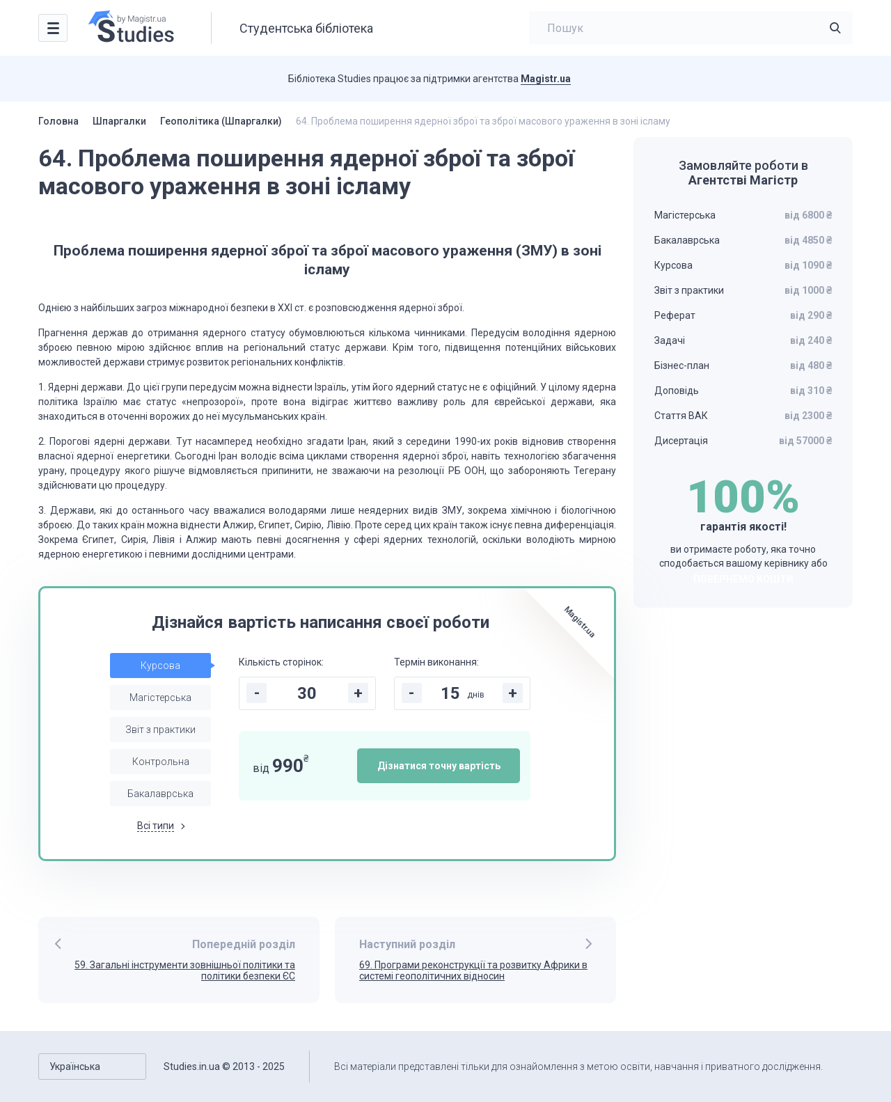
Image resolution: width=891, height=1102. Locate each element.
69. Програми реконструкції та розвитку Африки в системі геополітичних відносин (473, 970)
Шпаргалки (119, 121)
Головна (58, 121)
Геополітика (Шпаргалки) (221, 121)
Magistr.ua (546, 78)
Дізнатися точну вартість (438, 765)
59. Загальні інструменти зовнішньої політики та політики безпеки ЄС (184, 970)
